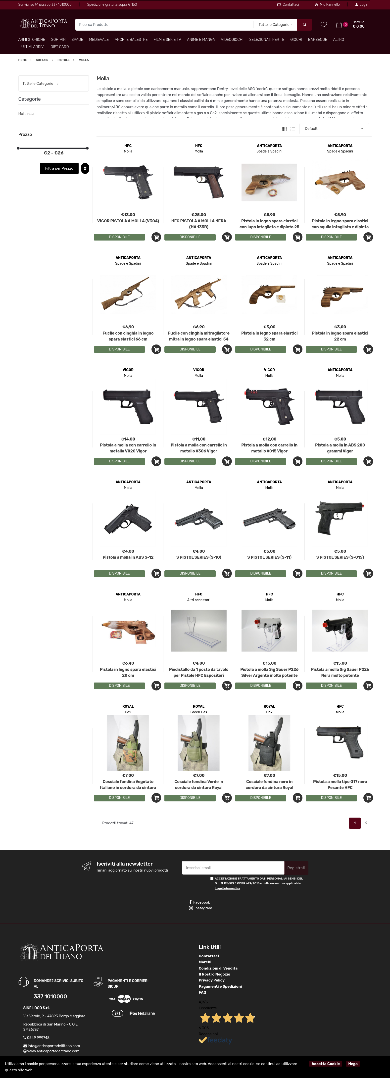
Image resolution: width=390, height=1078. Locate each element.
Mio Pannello (327, 4)
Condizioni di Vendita (218, 968)
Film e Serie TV (167, 39)
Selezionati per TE (266, 39)
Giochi (296, 39)
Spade (77, 39)
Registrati (296, 868)
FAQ (202, 992)
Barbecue (317, 39)
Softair (58, 39)
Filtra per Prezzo (59, 168)
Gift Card (59, 47)
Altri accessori (198, 600)
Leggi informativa (227, 888)
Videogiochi (232, 39)
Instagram (200, 908)
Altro (338, 39)
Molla (128, 151)
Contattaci (288, 4)
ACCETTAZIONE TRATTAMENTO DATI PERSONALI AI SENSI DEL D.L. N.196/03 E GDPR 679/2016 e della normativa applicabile (259, 883)
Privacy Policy (212, 980)
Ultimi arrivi (33, 47)
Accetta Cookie (325, 1064)
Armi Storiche (31, 39)
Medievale (99, 39)
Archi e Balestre (131, 39)
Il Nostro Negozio (214, 974)
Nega (353, 1064)
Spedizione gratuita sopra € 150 (112, 4)
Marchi (205, 962)
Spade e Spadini (269, 151)
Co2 (128, 712)
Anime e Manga (201, 39)
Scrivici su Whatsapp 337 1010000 (45, 4)
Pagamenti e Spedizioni (220, 986)
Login (361, 4)
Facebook (199, 902)
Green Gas (199, 712)
